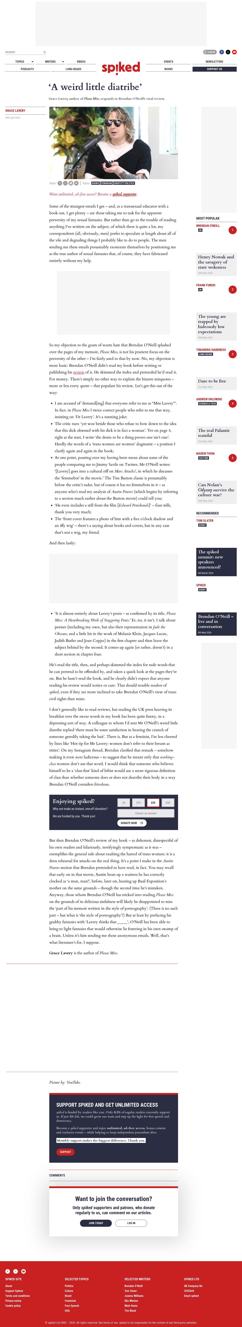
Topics (19, 61)
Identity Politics (124, 183)
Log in (209, 52)
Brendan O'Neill (208, 225)
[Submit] (44, 52)
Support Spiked (14, 1291)
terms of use (111, 1322)
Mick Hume (131, 1305)
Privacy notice (13, 1300)
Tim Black (130, 1310)
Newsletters (214, 61)
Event (202, 525)
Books (168, 69)
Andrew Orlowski (209, 399)
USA (67, 1310)
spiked (201, 585)
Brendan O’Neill (134, 1286)
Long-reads (73, 69)
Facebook (221, 52)
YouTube (234, 52)
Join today (96, 1223)
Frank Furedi (205, 285)
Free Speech (72, 1305)
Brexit (68, 1296)
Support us (214, 69)
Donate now (129, 823)
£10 (138, 802)
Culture (203, 458)
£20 (153, 802)
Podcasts (27, 69)
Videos (81, 61)
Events (168, 61)
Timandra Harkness (211, 350)
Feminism (106, 183)
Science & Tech (207, 403)
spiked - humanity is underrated (121, 68)
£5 (123, 802)
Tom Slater (204, 520)
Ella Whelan (131, 1300)
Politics (69, 1286)
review (78, 372)
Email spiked (191, 1296)
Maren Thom (205, 453)
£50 (168, 802)
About (8, 1286)
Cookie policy (13, 1305)
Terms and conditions (17, 1296)
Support (65, 1152)
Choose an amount (146, 813)
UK (200, 230)
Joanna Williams (134, 1296)
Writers (50, 61)
